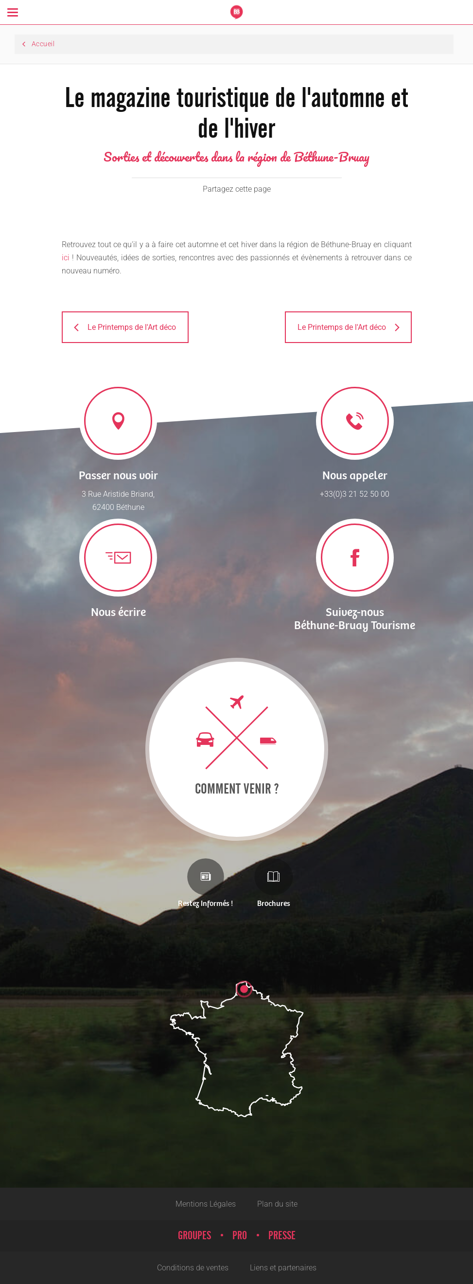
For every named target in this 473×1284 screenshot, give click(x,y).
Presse (282, 1236)
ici (66, 257)
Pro (239, 1236)
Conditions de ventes (192, 1267)
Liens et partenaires (283, 1267)
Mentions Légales (205, 1204)
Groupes (194, 1236)
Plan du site (277, 1204)
